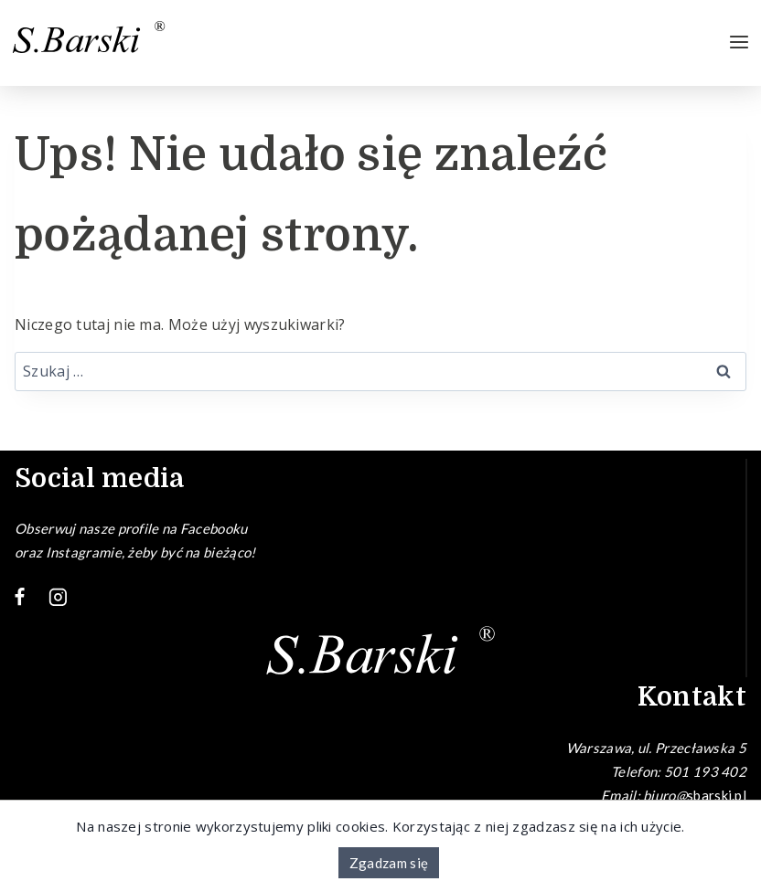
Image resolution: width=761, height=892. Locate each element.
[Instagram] (58, 598)
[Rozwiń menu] (739, 42)
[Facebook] (20, 598)
